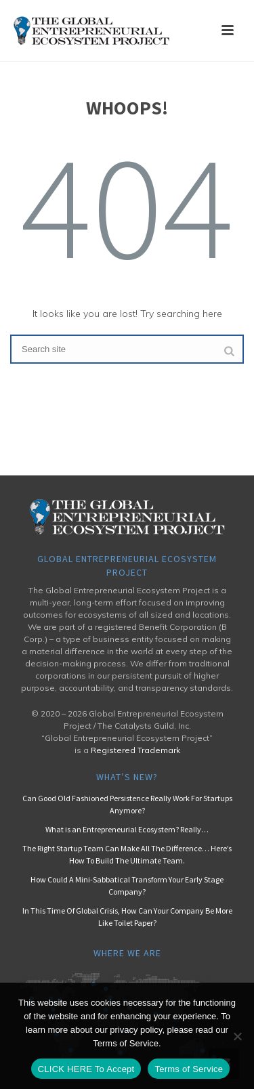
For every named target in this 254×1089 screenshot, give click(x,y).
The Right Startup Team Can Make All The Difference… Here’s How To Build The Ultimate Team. (127, 854)
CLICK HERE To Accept (86, 1069)
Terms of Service (188, 1069)
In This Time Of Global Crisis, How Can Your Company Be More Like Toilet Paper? (127, 916)
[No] (237, 1036)
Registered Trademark (135, 750)
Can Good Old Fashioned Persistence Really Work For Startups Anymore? (127, 804)
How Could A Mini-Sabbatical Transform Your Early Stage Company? (127, 885)
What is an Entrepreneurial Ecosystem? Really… (127, 829)
